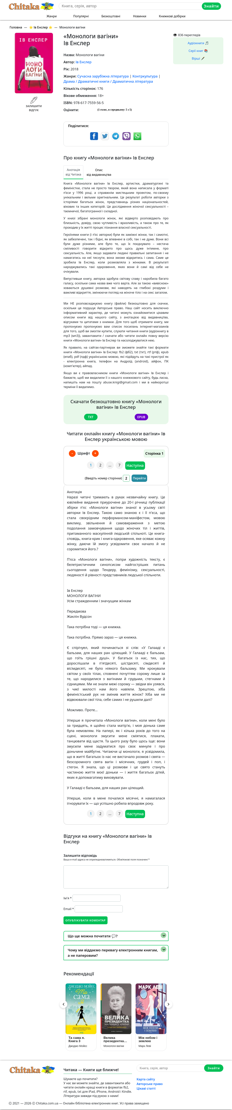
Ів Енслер (84, 62)
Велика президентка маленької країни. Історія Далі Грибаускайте (115, 1040)
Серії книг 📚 (198, 51)
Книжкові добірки (172, 16)
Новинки (139, 16)
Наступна (135, 465)
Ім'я (67, 898)
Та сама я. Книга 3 (76, 1040)
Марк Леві (145, 1046)
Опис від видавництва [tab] (99, 172)
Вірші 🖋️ (198, 58)
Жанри (52, 16)
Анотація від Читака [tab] (73, 172)
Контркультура (145, 76)
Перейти (139, 478)
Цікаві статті (146, 1089)
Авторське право (150, 1084)
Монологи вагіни (113, 1046)
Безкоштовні (110, 16)
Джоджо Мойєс (77, 1046)
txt (90, 417)
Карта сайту (146, 1080)
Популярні (81, 16)
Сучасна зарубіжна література (103, 76)
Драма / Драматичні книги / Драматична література (108, 81)
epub (141, 417)
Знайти (211, 6)
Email (68, 909)
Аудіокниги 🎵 (198, 43)
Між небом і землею (148, 1040)
